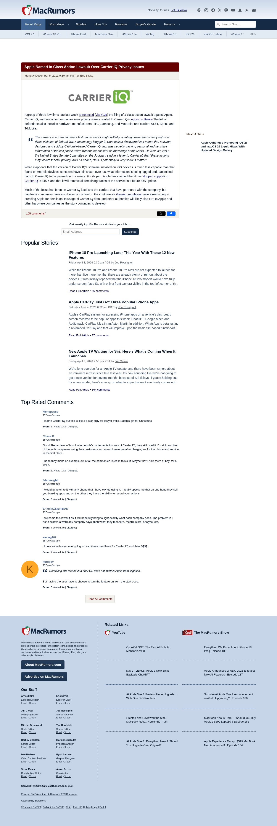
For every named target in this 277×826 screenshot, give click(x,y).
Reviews (121, 24)
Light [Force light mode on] (95, 807)
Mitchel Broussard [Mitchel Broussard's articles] (31, 725)
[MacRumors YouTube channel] (233, 10)
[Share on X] (161, 213)
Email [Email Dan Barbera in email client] (24, 761)
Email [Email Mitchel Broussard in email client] (24, 732)
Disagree (72, 426)
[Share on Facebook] (171, 213)
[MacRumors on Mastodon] (226, 10)
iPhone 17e (129, 34)
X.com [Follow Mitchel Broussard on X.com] (32, 732)
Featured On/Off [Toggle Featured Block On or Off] (31, 807)
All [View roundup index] (253, 34)
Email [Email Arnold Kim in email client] (24, 703)
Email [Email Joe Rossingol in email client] (59, 717)
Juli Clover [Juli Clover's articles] (27, 710)
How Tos (101, 24)
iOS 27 (29, 34)
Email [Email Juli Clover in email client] (24, 717)
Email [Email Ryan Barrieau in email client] (59, 761)
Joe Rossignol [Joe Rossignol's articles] (64, 710)
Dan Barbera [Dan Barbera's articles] (28, 754)
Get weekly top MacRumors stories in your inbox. (100, 224)
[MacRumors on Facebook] (213, 10)
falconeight (50, 480)
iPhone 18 (170, 34)
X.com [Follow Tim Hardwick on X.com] (67, 732)
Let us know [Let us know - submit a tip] (179, 10)
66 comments (100, 291)
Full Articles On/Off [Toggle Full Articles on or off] (53, 807)
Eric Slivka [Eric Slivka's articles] (62, 696)
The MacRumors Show (211, 632)
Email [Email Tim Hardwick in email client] (59, 732)
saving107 (49, 537)
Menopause (50, 411)
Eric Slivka (86, 75)
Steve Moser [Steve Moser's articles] (28, 769)
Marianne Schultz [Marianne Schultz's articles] (66, 740)
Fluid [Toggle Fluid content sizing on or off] (68, 807)
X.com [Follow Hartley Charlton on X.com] (32, 747)
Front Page (33, 24)
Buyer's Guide (146, 24)
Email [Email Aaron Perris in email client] (59, 776)
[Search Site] (235, 24)
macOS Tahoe (213, 34)
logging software (141, 119)
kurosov (48, 561)
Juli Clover (121, 361)
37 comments (100, 335)
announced (86, 114)
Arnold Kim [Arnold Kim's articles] (27, 696)
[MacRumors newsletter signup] (254, 10)
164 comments (101, 389)
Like (63, 426)
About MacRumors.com (43, 664)
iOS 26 (190, 34)
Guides (81, 24)
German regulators (129, 194)
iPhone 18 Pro (52, 34)
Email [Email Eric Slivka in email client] (59, 703)
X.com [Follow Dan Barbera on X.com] (32, 761)
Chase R (48, 436)
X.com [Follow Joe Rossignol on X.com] (67, 717)
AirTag (150, 34)
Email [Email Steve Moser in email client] (24, 776)
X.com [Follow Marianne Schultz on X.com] (67, 747)
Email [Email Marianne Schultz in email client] (59, 747)
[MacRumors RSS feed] (247, 10)
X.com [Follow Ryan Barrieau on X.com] (67, 761)
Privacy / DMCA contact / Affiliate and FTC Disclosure (49, 794)
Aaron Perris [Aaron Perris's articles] (63, 769)
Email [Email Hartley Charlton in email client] (24, 747)
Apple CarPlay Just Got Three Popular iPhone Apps (114, 302)
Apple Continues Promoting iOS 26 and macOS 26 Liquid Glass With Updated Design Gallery (224, 146)
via (101, 114)
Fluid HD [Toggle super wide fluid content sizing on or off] (77, 807)
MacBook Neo (104, 34)
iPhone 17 (237, 34)
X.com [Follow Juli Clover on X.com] (32, 717)
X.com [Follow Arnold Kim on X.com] (32, 703)
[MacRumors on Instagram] (206, 10)
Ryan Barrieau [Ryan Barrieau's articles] (64, 754)
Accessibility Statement (33, 800)
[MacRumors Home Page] (48, 10)
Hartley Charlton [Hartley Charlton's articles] (30, 740)
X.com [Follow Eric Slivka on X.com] (67, 703)
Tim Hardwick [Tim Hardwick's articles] (64, 725)
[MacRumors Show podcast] (199, 10)
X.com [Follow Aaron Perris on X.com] (67, 776)
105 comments (35, 213)
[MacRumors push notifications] (240, 10)
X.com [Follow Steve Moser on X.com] (32, 776)
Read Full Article (79, 291)
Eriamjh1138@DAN (55, 508)
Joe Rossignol (123, 262)
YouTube (119, 632)
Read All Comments (100, 598)
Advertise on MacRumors (44, 676)
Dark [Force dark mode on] (102, 807)
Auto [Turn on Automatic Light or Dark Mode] (87, 807)
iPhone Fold (78, 34)
